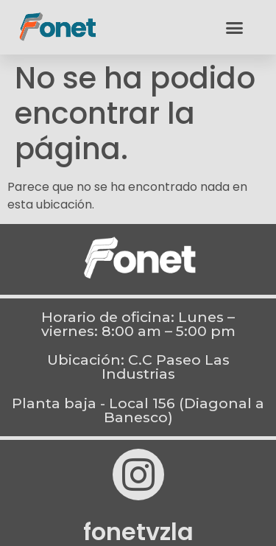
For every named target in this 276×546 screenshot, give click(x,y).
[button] (235, 27)
